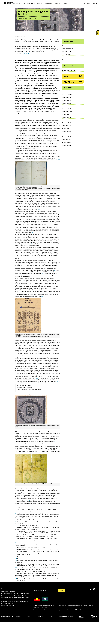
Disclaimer (40, 616)
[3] (15, 219)
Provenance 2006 (66, 139)
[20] (45, 453)
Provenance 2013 (66, 120)
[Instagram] (94, 589)
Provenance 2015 (66, 114)
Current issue (65, 45)
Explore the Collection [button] (28, 3)
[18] (58, 381)
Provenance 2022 (66, 97)
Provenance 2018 (66, 108)
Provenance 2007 (66, 137)
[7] (19, 258)
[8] (54, 270)
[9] (42, 273)
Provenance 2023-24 (67, 94)
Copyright (29, 616)
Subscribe (64, 59)
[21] (30, 500)
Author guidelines (66, 54)
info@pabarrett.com (27, 53)
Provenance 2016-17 (67, 111)
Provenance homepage (67, 48)
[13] (42, 296)
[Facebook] (87, 589)
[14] (38, 345)
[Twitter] (90, 589)
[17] (37, 378)
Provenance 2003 (66, 148)
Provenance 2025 (66, 92)
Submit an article (66, 51)
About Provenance (66, 57)
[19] (55, 441)
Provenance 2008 (66, 134)
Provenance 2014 (66, 117)
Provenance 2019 (66, 106)
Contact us (65, 3)
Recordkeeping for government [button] (44, 3)
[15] (42, 355)
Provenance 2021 (66, 100)
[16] (39, 366)
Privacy (51, 616)
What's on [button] (57, 3)
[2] (39, 209)
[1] (59, 159)
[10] (31, 276)
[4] (32, 232)
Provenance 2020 (66, 103)
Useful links (68, 42)
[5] (58, 237)
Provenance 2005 (66, 142)
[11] (23, 280)
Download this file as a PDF (69, 70)
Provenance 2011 (66, 125)
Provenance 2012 (66, 122)
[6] (31, 244)
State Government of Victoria (66, 616)
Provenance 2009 (66, 131)
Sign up (61, 590)
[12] (33, 283)
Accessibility (18, 616)
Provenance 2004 (66, 145)
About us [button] (18, 3)
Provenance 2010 (66, 128)
